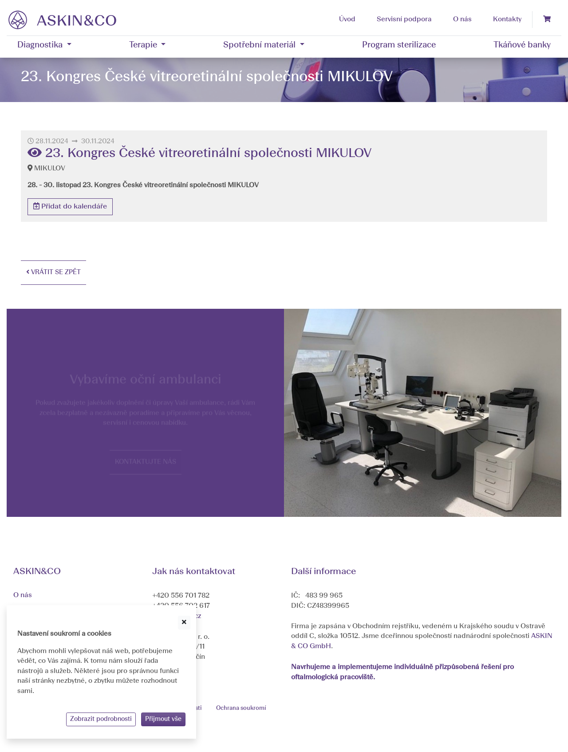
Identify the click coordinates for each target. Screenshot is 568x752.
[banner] (62, 19)
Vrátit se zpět (53, 272)
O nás (22, 595)
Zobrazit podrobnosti (101, 719)
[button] (44, 45)
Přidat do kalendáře (70, 206)
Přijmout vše (163, 719)
